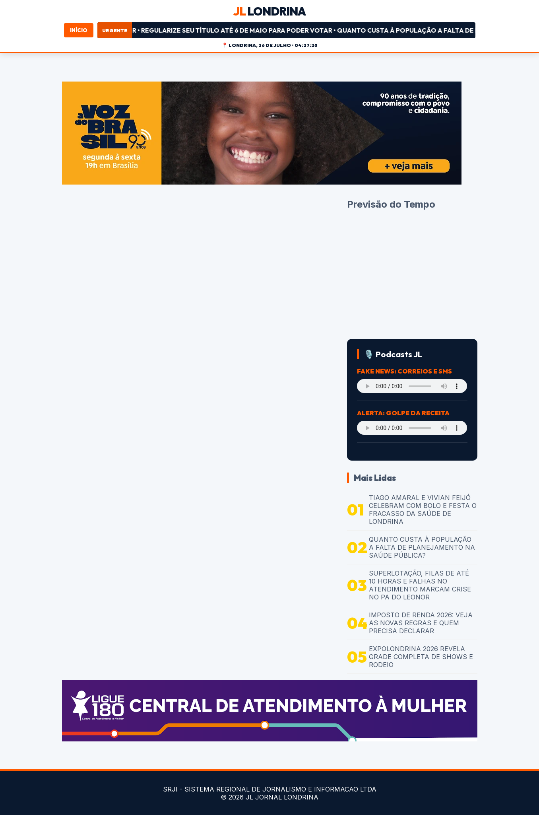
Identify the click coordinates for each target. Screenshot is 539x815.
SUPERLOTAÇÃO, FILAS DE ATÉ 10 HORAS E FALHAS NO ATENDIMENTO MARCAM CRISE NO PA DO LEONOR (420, 585)
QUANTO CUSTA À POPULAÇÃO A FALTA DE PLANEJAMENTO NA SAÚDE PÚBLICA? (422, 547)
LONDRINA (269, 11)
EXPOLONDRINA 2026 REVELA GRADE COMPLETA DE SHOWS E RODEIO (421, 657)
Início (78, 30)
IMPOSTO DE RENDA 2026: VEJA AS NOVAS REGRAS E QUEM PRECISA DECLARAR (421, 623)
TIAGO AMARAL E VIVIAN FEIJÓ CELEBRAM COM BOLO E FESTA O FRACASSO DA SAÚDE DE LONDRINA (423, 509)
